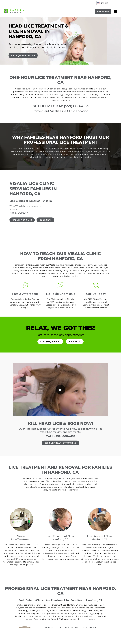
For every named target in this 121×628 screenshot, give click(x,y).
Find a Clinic (103, 11)
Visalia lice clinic (53, 92)
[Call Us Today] (96, 285)
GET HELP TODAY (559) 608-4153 (60, 106)
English (102, 3)
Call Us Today (96, 294)
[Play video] (60, 390)
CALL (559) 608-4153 (60, 436)
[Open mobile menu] (115, 11)
